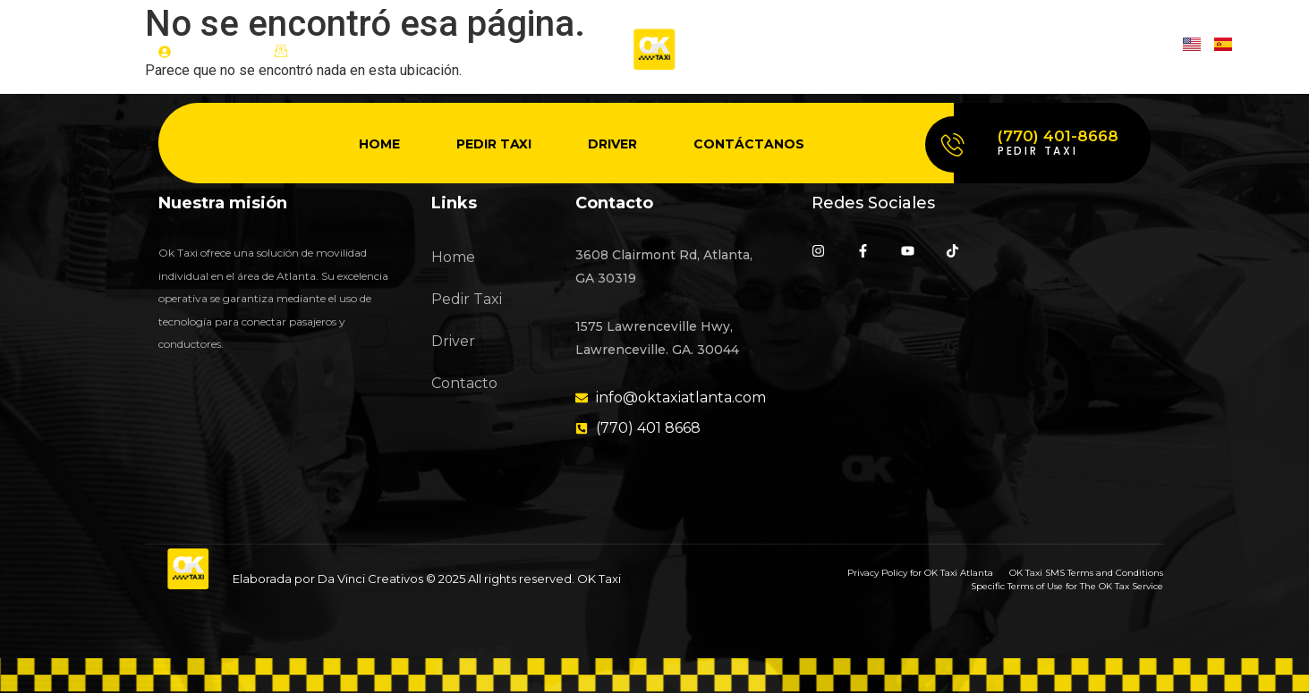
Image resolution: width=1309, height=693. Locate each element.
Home (379, 144)
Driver (612, 144)
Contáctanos (748, 144)
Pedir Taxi (493, 144)
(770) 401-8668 (1058, 136)
